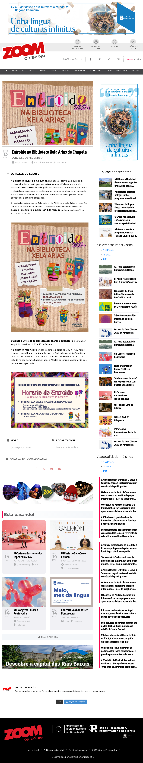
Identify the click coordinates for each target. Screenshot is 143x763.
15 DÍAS (107, 254)
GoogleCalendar (37, 459)
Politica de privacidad (54, 750)
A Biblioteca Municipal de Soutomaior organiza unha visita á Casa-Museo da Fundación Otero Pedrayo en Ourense (126, 182)
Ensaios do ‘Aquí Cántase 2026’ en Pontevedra (125, 331)
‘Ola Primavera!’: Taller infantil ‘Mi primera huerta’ (125, 318)
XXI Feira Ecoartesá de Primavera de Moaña (124, 268)
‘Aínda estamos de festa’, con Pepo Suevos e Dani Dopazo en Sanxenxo (125, 381)
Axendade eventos (77, 47)
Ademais (135, 71)
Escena (54, 71)
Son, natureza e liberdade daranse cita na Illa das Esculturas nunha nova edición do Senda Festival (119, 626)
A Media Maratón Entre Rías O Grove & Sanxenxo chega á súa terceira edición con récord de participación (119, 483)
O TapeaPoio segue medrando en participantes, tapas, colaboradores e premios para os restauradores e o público (118, 651)
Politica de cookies (78, 750)
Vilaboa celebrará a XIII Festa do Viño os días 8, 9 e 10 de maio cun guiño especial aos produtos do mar (118, 638)
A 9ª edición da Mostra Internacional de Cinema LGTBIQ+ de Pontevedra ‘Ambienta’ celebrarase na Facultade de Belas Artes (118, 663)
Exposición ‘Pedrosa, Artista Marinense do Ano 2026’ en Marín (124, 294)
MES (105, 259)
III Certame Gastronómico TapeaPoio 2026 (121, 395)
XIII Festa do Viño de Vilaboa (123, 406)
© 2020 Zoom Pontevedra (104, 750)
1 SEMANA (108, 250)
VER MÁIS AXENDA (48, 637)
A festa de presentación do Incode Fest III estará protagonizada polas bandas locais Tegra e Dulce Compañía (119, 548)
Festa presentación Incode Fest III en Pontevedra (123, 369)
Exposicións (79, 71)
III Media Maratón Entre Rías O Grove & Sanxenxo (125, 280)
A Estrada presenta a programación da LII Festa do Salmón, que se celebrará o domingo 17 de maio (126, 232)
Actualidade (18, 71)
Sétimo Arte (95, 71)
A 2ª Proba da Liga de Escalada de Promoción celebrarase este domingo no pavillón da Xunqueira (118, 520)
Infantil (65, 71)
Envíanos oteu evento (133, 47)
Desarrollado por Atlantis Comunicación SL (73, 756)
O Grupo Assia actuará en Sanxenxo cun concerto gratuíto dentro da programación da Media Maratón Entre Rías (126, 220)
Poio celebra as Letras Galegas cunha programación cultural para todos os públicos (125, 195)
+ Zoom (114, 46)
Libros (109, 71)
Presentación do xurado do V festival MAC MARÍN (125, 305)
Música (43, 71)
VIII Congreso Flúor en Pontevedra (124, 355)
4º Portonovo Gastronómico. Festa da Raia (125, 432)
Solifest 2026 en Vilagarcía (121, 418)
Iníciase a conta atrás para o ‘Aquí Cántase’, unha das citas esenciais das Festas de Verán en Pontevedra (118, 613)
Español (137, 59)
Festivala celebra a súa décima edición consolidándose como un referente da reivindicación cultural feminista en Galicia (119, 533)
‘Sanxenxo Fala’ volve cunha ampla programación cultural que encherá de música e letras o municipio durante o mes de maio (119, 561)
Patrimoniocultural (96, 47)
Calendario (17, 459)
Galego (130, 59)
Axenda (32, 71)
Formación (121, 71)
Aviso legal (33, 750)
